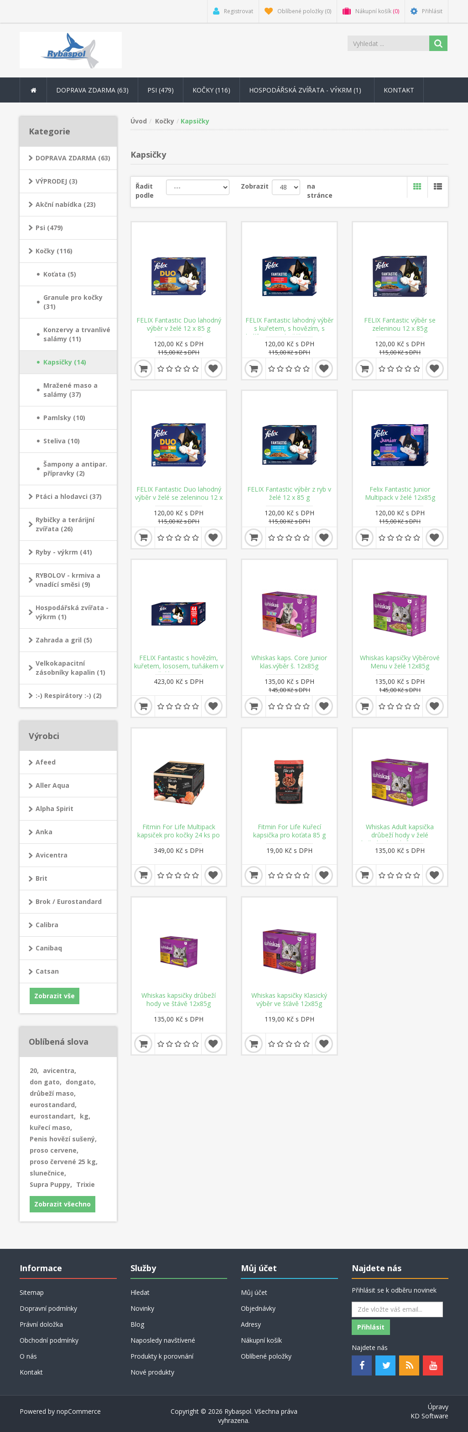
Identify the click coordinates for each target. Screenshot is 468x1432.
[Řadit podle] (198, 187)
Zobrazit (255, 186)
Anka (44, 831)
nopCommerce (79, 1411)
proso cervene (54, 1150)
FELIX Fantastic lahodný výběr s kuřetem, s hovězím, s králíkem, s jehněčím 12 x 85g (289, 328)
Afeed (46, 762)
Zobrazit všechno (62, 1204)
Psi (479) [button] (160, 90)
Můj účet (254, 1292)
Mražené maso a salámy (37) (70, 390)
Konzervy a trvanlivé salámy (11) (76, 334)
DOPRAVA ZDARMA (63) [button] (92, 90)
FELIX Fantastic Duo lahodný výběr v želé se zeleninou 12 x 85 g (179, 497)
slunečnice (48, 1173)
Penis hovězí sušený (63, 1138)
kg (85, 1116)
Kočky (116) (54, 250)
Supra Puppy (51, 1184)
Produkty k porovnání (161, 1356)
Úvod (138, 121)
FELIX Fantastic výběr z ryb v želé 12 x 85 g (289, 493)
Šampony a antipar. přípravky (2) (75, 468)
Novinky (142, 1308)
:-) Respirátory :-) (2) (69, 695)
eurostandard (53, 1104)
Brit (41, 878)
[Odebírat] (397, 1309)
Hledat (140, 1292)
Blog (137, 1324)
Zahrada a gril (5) (64, 640)
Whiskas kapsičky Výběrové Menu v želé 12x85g (400, 662)
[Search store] (388, 43)
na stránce (320, 191)
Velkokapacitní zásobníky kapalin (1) (70, 668)
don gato (46, 1082)
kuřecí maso (51, 1127)
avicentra (59, 1070)
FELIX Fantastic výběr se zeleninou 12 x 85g (400, 324)
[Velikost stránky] (286, 187)
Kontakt (399, 90)
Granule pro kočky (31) (73, 302)
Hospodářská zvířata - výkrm (307, 90)
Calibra (47, 924)
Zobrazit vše (54, 995)
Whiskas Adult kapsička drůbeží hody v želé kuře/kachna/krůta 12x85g (400, 835)
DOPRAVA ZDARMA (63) (73, 158)
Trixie (85, 1184)
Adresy (251, 1324)
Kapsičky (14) (64, 362)
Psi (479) (49, 227)
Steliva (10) (61, 440)
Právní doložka (41, 1324)
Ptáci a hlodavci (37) (69, 496)
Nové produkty (152, 1372)
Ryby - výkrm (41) (64, 552)
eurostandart (53, 1116)
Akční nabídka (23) (66, 204)
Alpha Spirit (54, 808)
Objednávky (258, 1308)
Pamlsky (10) (64, 417)
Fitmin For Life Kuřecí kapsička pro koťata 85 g (289, 831)
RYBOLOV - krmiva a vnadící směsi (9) (68, 580)
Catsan (47, 971)
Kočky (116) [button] (211, 90)
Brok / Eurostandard (69, 901)
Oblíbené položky (266, 1356)
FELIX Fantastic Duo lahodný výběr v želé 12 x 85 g (178, 324)
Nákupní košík (261, 1340)
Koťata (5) (59, 274)
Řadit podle (144, 191)
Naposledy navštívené (162, 1340)
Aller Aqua (52, 785)
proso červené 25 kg (64, 1161)
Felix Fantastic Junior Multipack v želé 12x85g (400, 493)
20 (34, 1070)
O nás (28, 1356)
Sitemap (32, 1292)
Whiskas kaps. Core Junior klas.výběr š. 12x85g (289, 662)
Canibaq (49, 948)
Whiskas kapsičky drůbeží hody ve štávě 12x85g (178, 999)
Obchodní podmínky (49, 1340)
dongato (81, 1082)
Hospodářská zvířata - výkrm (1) (72, 612)
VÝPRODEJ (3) (57, 181)
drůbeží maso (53, 1093)
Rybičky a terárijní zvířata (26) (65, 524)
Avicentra (52, 855)
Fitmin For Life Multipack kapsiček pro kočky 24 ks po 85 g (178, 835)
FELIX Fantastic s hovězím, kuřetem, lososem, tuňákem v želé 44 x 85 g (179, 666)
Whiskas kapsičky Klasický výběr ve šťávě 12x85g (289, 999)
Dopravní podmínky (48, 1308)
